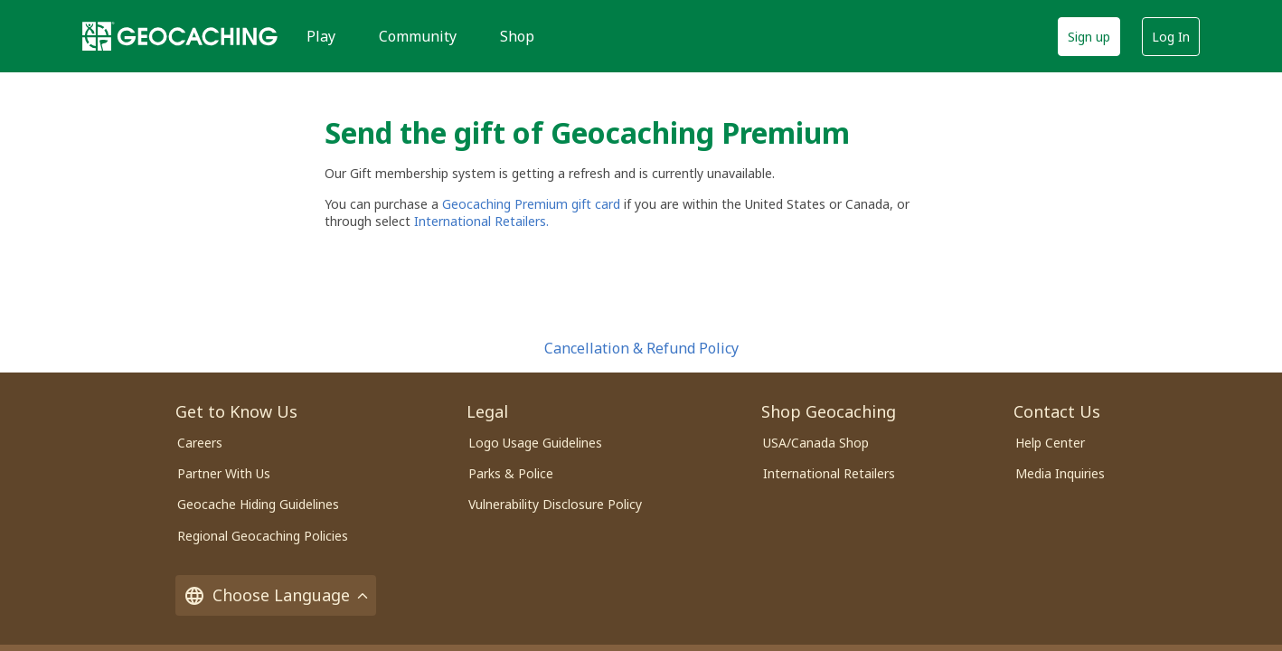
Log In (1171, 36)
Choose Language (276, 595)
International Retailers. (481, 221)
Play (320, 36)
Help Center (1050, 442)
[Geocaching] (180, 36)
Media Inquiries (1060, 473)
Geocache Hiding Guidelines (258, 504)
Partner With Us (223, 473)
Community (418, 36)
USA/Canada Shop (816, 442)
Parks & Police (510, 473)
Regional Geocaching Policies (262, 535)
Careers (199, 442)
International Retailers (829, 473)
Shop (517, 36)
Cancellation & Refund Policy (641, 348)
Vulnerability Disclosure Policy (555, 504)
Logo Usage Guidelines (535, 442)
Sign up (1089, 36)
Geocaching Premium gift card (533, 203)
